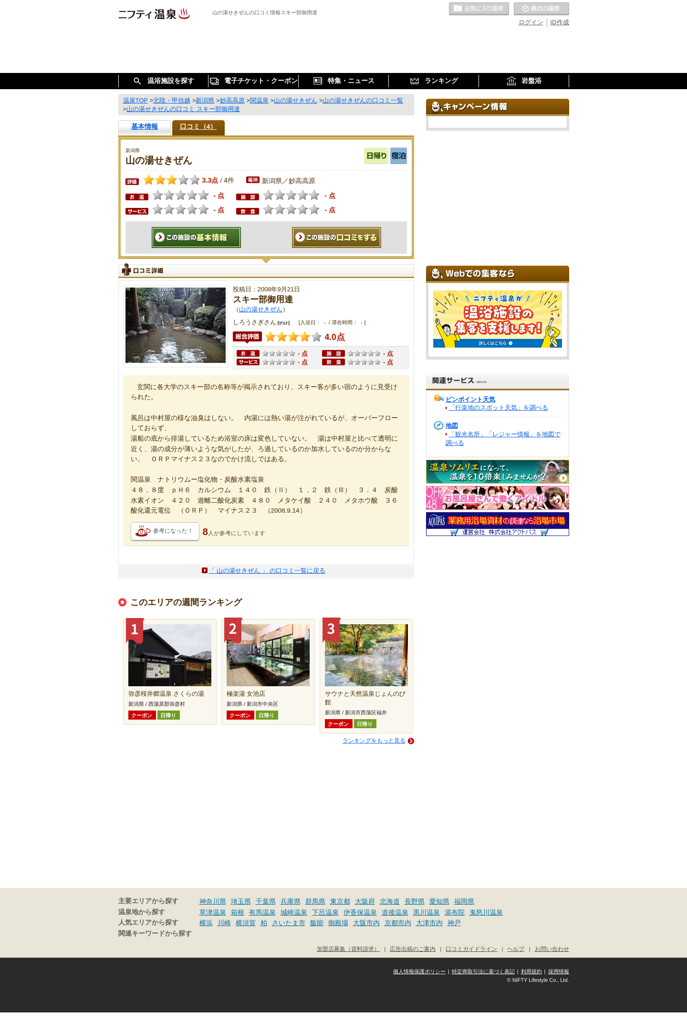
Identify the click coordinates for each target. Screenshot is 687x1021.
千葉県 (266, 901)
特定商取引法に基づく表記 (483, 971)
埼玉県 (241, 901)
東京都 (340, 901)
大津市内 (429, 923)
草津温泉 (212, 912)
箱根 (237, 912)
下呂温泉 (325, 912)
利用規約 (531, 971)
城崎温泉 (294, 912)
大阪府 (365, 901)
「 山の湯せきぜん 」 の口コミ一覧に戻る (267, 570)
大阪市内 (366, 923)
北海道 (390, 901)
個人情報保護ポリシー (419, 971)
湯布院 (455, 912)
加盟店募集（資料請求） (348, 949)
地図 (452, 425)
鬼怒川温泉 (486, 912)
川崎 (224, 923)
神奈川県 (212, 901)
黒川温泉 (426, 912)
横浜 (206, 923)
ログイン (531, 22)
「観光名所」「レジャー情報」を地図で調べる (503, 438)
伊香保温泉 (360, 912)
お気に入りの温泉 (479, 9)
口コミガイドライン (471, 949)
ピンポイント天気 (470, 399)
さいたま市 (288, 923)
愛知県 (439, 901)
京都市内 (398, 923)
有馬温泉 (262, 912)
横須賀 (246, 923)
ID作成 (560, 22)
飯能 (316, 923)
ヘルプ (515, 949)
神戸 (454, 923)
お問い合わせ (552, 949)
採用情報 (558, 971)
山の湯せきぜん (260, 309)
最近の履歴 (541, 9)
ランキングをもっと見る (374, 740)
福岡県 (464, 901)
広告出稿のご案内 (413, 949)
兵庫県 (291, 901)
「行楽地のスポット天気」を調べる (498, 407)
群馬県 (315, 901)
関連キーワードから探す (155, 933)
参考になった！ (173, 530)
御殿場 (338, 923)
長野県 (415, 901)
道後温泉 (395, 912)
